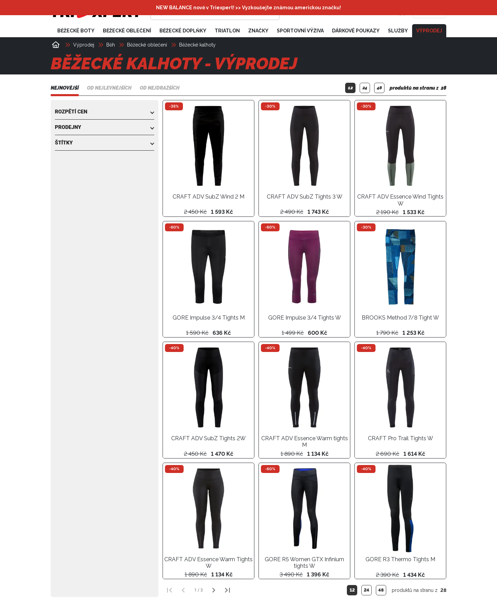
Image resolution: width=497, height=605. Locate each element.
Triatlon (227, 30)
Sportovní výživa (300, 30)
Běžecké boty (76, 30)
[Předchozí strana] (183, 590)
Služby (398, 30)
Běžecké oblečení (127, 30)
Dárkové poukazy (356, 30)
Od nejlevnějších (109, 87)
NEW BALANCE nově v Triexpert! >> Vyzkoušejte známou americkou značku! (248, 7)
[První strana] (169, 590)
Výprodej (429, 30)
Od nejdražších (159, 87)
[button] (104, 111)
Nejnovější (65, 87)
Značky (258, 30)
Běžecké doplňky (182, 30)
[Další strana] (214, 590)
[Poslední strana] (227, 590)
